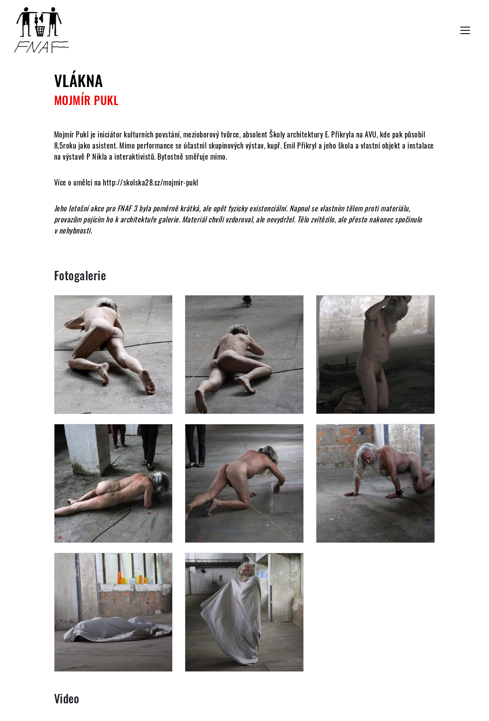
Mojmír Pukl (86, 100)
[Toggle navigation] (465, 30)
